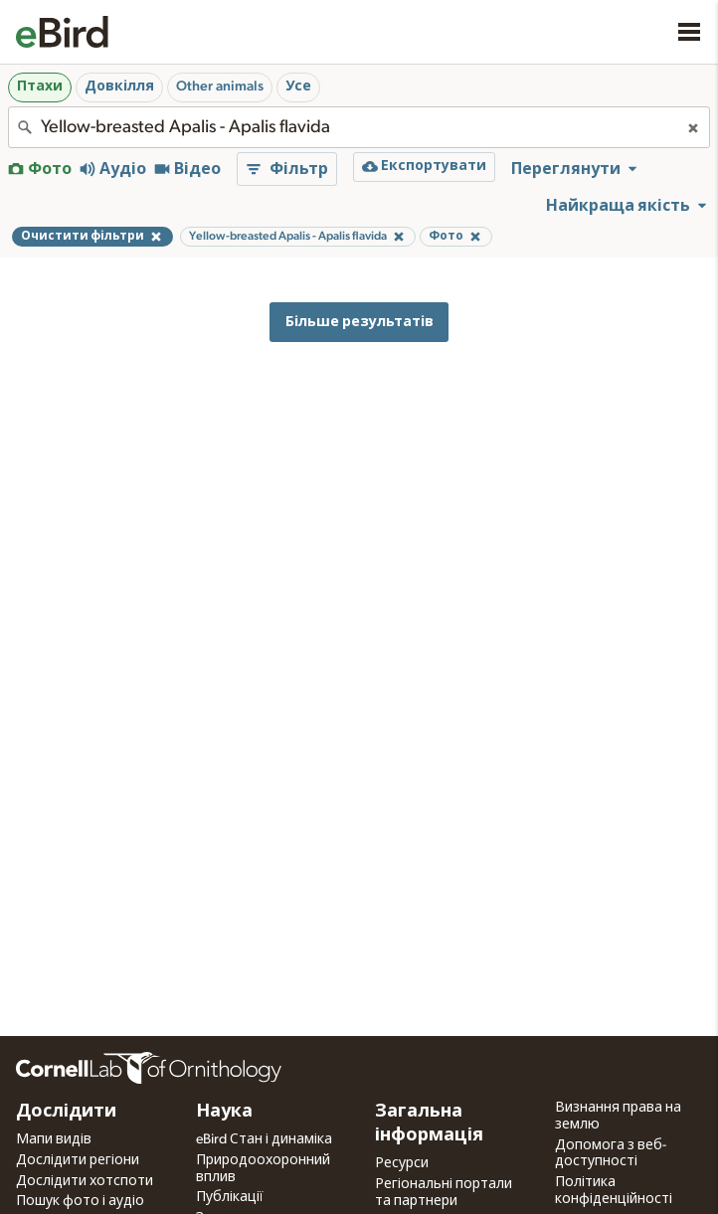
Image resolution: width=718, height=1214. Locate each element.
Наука (224, 1112)
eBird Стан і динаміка (264, 1139)
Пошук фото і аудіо (80, 1201)
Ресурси (402, 1163)
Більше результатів (359, 321)
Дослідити (66, 1112)
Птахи (40, 86)
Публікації (230, 1197)
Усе (298, 86)
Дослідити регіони (77, 1160)
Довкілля (119, 86)
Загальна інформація (429, 1123)
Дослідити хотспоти (84, 1181)
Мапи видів (53, 1139)
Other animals (220, 86)
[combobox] (359, 127)
